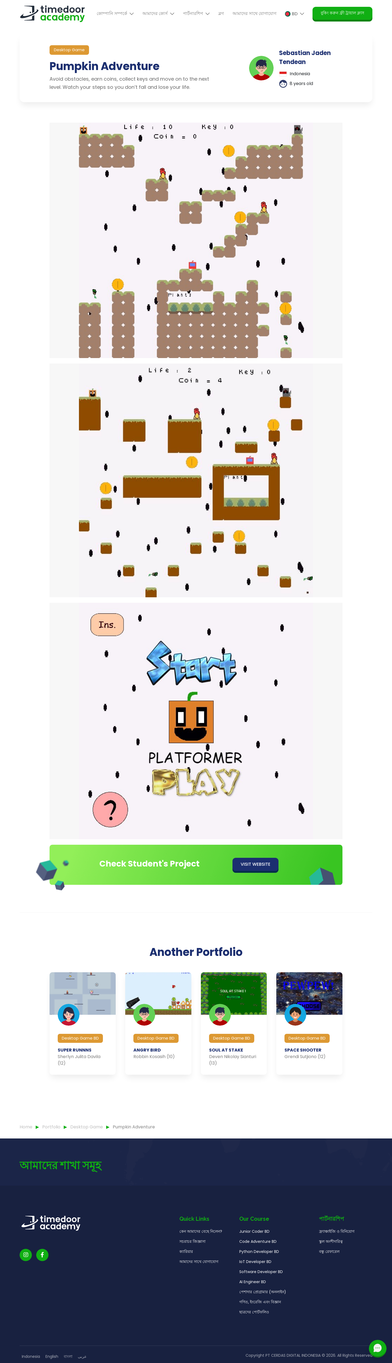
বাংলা (68, 1356)
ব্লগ (221, 13)
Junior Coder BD (254, 1245)
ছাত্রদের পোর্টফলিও (254, 1325)
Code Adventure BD (258, 1255)
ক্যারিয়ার (186, 1265)
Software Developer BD (261, 1285)
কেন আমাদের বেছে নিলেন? (200, 1245)
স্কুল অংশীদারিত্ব (331, 1255)
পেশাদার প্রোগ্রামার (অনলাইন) (262, 1305)
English (51, 1356)
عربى (82, 1356)
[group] (83, 1037)
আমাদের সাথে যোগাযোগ (254, 13)
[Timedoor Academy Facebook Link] (42, 1268)
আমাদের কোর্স (158, 13)
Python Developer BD (259, 1265)
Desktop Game (87, 1127)
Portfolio (52, 1127)
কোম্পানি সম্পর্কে (115, 13)
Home (26, 1127)
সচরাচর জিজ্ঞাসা (192, 1255)
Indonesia (31, 1356)
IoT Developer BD (255, 1275)
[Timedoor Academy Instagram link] (26, 1268)
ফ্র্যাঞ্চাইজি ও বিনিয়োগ (336, 1245)
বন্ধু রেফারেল (329, 1265)
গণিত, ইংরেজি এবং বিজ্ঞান (260, 1315)
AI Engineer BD (252, 1295)
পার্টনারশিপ (196, 13)
